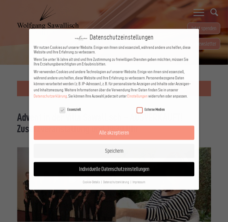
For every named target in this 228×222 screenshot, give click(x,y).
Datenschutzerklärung (50, 90)
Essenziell (70, 104)
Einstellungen (137, 90)
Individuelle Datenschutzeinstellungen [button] (114, 163)
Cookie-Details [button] (91, 176)
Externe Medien (151, 104)
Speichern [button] (114, 145)
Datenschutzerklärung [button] (116, 176)
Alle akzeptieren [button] (114, 127)
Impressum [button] (139, 176)
